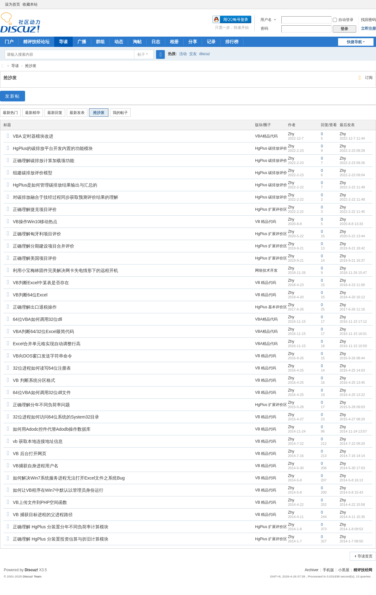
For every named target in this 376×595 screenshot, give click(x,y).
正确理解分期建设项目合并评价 (43, 246)
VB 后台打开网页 (29, 453)
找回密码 (368, 20)
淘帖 (137, 41)
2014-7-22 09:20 (352, 443)
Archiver (312, 570)
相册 (174, 41)
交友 (193, 54)
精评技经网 (362, 570)
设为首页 (12, 4)
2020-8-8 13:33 (351, 224)
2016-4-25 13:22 (352, 395)
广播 (81, 41)
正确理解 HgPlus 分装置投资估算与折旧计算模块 (60, 538)
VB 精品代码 (265, 221)
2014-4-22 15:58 (352, 504)
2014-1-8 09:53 (351, 529)
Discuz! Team (32, 576)
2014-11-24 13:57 (353, 431)
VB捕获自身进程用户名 (35, 465)
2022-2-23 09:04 (352, 175)
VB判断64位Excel (30, 294)
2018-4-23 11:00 (352, 285)
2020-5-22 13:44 (352, 236)
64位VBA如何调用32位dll (37, 319)
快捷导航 (354, 42)
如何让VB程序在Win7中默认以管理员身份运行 (58, 490)
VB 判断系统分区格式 (34, 380)
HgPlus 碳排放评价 (271, 148)
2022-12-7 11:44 (352, 138)
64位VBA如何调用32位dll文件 (42, 392)
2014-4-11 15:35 (352, 517)
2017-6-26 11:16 (352, 309)
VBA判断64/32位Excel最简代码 (43, 331)
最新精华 (32, 112)
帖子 (141, 54)
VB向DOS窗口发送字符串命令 (42, 355)
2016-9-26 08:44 (352, 358)
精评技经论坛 (36, 41)
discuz (204, 54)
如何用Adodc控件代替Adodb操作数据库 (52, 429)
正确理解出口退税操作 (35, 307)
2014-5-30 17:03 (352, 468)
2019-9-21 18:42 (352, 248)
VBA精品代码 (266, 136)
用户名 (266, 20)
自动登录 (343, 20)
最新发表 (77, 112)
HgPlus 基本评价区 (271, 307)
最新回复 (54, 112)
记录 (211, 41)
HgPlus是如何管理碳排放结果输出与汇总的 (55, 184)
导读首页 (365, 556)
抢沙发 (30, 66)
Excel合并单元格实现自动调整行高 (47, 343)
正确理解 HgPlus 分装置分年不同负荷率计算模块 (60, 526)
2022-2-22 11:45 (352, 211)
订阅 (369, 77)
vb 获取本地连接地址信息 (38, 441)
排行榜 (231, 41)
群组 (100, 41)
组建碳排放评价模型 (32, 172)
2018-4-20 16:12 (352, 297)
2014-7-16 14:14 (352, 456)
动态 (118, 41)
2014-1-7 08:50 (351, 541)
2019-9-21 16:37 (352, 260)
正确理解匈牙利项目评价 (37, 233)
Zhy (291, 134)
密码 (264, 28)
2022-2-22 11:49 (352, 187)
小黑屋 (343, 570)
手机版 (328, 570)
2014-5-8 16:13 (351, 480)
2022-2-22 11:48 (352, 199)
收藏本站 (30, 4)
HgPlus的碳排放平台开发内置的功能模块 (53, 148)
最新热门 (10, 112)
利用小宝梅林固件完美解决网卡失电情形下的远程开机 (65, 270)
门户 (9, 41)
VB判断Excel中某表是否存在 (41, 282)
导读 (63, 41)
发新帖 (12, 96)
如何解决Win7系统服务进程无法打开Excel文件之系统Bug (69, 477)
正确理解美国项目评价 (35, 258)
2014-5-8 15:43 (351, 492)
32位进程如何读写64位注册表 (42, 368)
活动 (183, 54)
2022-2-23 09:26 (352, 163)
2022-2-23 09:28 (352, 150)
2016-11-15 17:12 (353, 321)
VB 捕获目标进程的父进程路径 (43, 514)
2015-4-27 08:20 (352, 419)
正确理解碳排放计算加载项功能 (43, 160)
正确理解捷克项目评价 (35, 209)
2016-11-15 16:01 (353, 334)
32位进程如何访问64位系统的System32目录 (56, 416)
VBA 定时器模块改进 (33, 136)
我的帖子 (120, 112)
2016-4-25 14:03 (352, 370)
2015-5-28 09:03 (352, 407)
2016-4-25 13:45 (352, 382)
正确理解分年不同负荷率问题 (41, 404)
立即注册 (368, 28)
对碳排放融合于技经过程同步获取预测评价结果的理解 (65, 197)
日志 (155, 41)
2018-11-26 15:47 (353, 272)
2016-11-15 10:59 (353, 346)
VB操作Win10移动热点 (35, 221)
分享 (192, 41)
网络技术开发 (266, 270)
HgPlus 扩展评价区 (271, 209)
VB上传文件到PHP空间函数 (40, 502)
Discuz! (31, 570)
